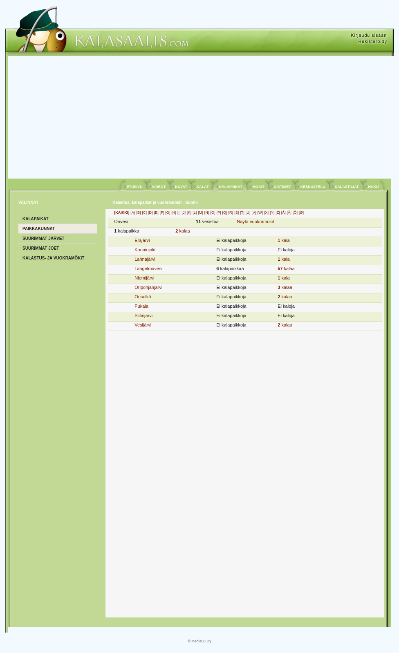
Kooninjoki (144, 249)
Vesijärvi (142, 324)
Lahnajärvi (144, 259)
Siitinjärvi (143, 315)
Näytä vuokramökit (255, 221)
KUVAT (181, 187)
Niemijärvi (144, 277)
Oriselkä (142, 296)
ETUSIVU (134, 187)
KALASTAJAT (347, 187)
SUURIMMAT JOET (40, 248)
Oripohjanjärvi (148, 287)
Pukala (141, 306)
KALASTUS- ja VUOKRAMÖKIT (53, 258)
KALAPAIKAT (230, 187)
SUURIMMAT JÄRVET (43, 238)
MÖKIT (258, 187)
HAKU (373, 187)
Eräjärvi (142, 240)
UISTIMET (282, 187)
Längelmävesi (148, 268)
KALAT (202, 187)
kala (283, 240)
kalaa (182, 230)
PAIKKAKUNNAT (38, 228)
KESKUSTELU (312, 187)
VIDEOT (159, 187)
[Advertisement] (199, 117)
